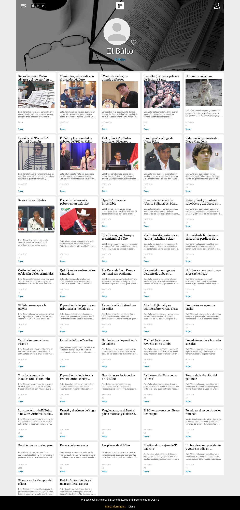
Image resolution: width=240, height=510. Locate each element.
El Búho (120, 59)
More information (115, 506)
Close (132, 506)
